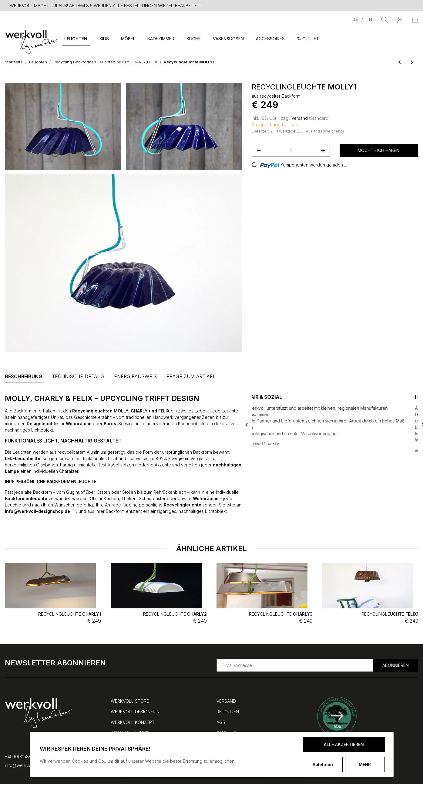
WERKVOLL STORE (130, 701)
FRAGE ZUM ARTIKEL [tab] (191, 376)
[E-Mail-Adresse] (295, 665)
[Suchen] (384, 19)
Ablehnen (323, 764)
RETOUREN (228, 711)
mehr (365, 764)
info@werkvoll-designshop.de (40, 511)
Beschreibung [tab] (23, 376)
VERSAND (226, 701)
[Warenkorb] (415, 19)
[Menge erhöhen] (323, 150)
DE (355, 19)
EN (369, 19)
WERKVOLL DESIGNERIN (135, 711)
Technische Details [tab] (78, 376)
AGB (221, 722)
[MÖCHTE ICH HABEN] (10, 79)
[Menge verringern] (258, 150)
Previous (247, 424)
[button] (399, 19)
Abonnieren (395, 665)
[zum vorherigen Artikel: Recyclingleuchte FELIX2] (399, 62)
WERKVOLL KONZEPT (133, 722)
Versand (300, 118)
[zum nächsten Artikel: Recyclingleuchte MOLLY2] (412, 62)
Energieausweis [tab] (135, 376)
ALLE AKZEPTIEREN (344, 744)
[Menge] (291, 150)
